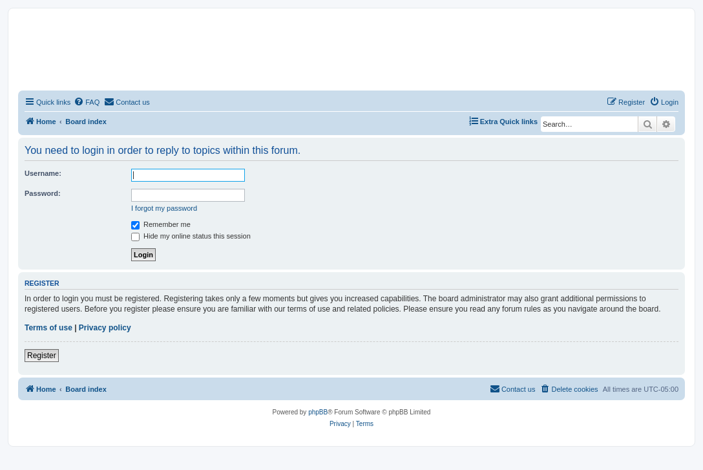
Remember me (161, 224)
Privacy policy (105, 327)
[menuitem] (87, 102)
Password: (43, 193)
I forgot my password (164, 208)
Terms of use (48, 327)
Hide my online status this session (191, 236)
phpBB (318, 412)
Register (41, 355)
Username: (43, 173)
